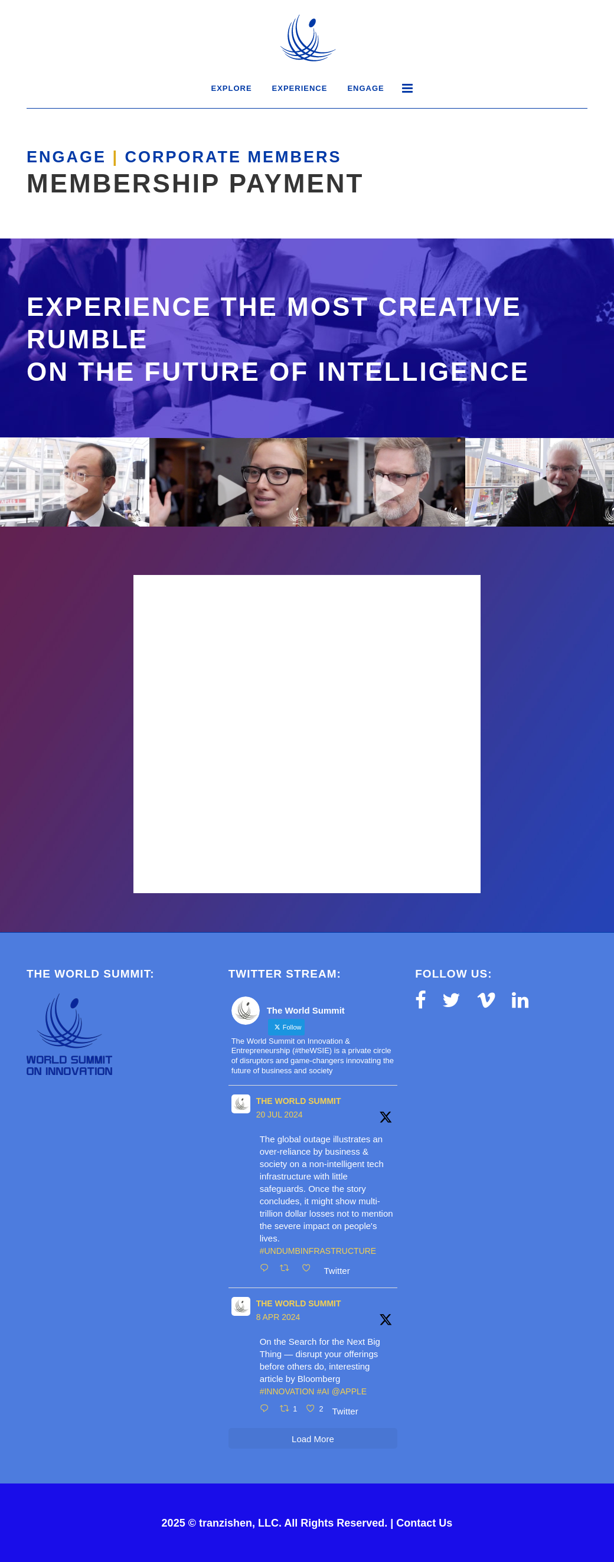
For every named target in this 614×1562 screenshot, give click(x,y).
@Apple (349, 1391)
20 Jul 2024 (279, 1114)
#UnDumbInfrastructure (318, 1251)
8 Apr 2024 (278, 1317)
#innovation (287, 1391)
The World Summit (298, 1101)
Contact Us (424, 1523)
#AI (323, 1391)
